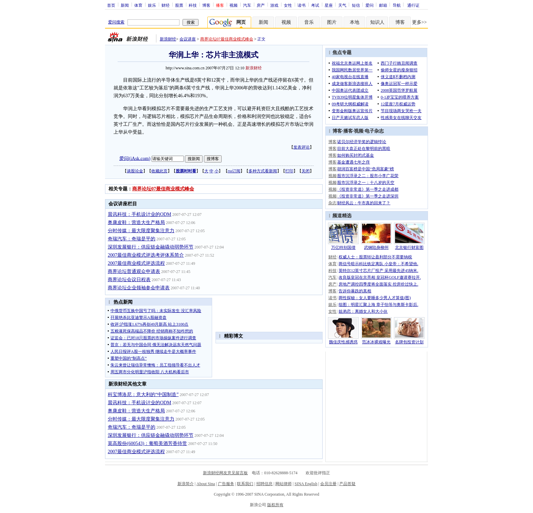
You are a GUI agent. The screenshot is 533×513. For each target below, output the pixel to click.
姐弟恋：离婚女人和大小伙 (363, 311)
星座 (329, 5)
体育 (138, 5)
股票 (179, 5)
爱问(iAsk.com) (134, 158)
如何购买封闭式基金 (355, 155)
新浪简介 (185, 483)
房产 (261, 5)
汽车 (247, 5)
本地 (354, 22)
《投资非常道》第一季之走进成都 (367, 189)
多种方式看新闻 (262, 171)
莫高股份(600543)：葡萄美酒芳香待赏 (147, 443)
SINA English (305, 483)
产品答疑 (347, 483)
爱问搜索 (116, 22)
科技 (193, 5)
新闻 (125, 5)
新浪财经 (168, 39)
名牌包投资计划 (409, 342)
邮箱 (383, 5)
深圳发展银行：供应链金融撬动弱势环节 (150, 247)
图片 (332, 22)
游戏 (274, 5)
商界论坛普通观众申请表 (134, 271)
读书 (301, 5)
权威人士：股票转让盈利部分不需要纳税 (375, 257)
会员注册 (328, 483)
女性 (288, 5)
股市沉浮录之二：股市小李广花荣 (367, 175)
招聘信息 (264, 483)
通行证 (413, 5)
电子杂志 (374, 131)
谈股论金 (135, 171)
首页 (111, 5)
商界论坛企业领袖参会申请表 (139, 287)
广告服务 (226, 483)
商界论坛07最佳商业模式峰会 (226, 39)
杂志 (332, 203)
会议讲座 (187, 39)
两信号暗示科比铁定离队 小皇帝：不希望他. (378, 263)
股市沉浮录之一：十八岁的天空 (365, 182)
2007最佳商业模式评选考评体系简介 (146, 255)
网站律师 (283, 483)
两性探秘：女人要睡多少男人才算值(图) (375, 297)
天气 (342, 5)
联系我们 (245, 483)
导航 (397, 5)
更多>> (419, 22)
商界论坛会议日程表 (129, 279)
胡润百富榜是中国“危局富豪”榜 (365, 169)
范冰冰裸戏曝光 (376, 342)
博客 (206, 5)
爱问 (369, 5)
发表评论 (301, 147)
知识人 (377, 22)
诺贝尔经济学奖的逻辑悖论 (361, 141)
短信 (356, 5)
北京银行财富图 (409, 247)
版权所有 (275, 504)
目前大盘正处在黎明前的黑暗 (363, 148)
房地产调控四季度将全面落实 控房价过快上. (378, 284)
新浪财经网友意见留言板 (225, 473)
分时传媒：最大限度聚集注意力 (141, 230)
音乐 (309, 22)
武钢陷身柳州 (376, 247)
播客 (348, 131)
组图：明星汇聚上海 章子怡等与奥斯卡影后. (378, 304)
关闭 (306, 171)
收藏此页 (159, 171)
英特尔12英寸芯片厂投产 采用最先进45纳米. (378, 270)
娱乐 (152, 5)
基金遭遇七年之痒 (353, 162)
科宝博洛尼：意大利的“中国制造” (143, 394)
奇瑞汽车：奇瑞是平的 (131, 238)
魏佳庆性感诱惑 (343, 342)
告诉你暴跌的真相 (355, 291)
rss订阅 (234, 171)
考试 (315, 5)
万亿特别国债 (343, 247)
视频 (233, 5)
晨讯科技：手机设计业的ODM (139, 214)
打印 (289, 171)
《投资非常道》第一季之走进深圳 (367, 196)
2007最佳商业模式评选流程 (136, 263)
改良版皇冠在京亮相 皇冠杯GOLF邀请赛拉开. (379, 277)
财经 (165, 5)
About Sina (205, 483)
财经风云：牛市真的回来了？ (363, 203)
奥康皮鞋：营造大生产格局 (136, 222)
